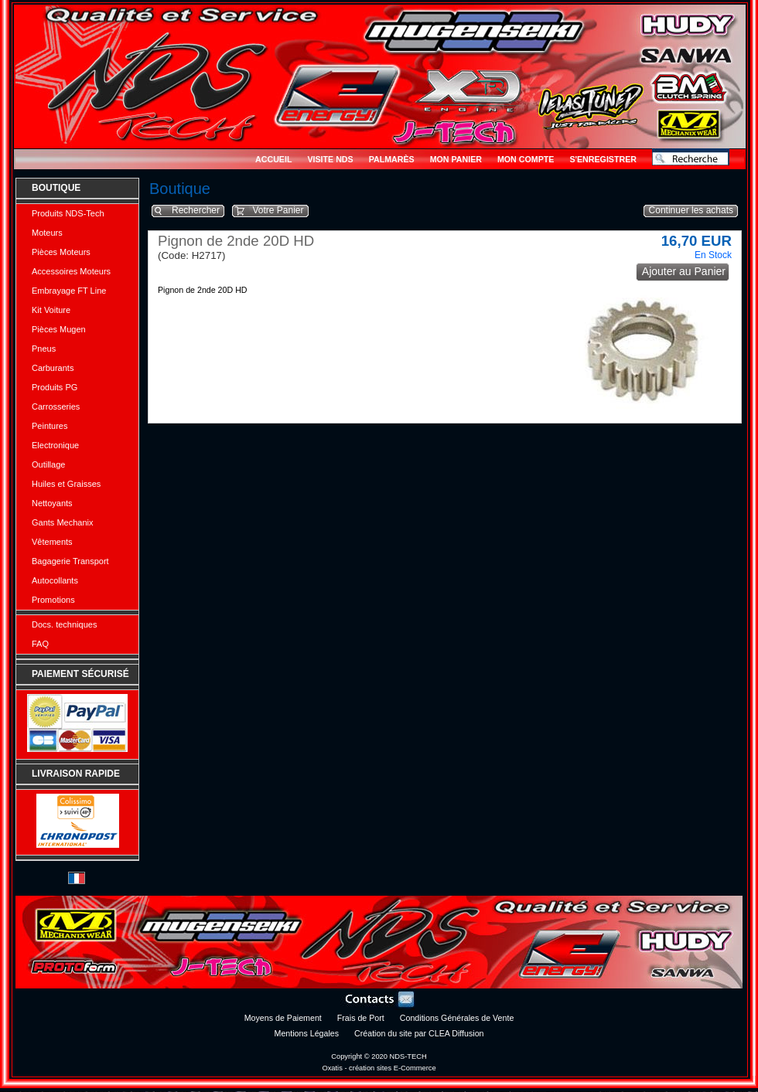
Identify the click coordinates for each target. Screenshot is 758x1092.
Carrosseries (56, 406)
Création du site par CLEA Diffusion (418, 1033)
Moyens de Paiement (283, 1017)
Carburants (52, 368)
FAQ (40, 643)
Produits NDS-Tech (68, 213)
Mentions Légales (307, 1033)
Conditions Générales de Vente (457, 1017)
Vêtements (52, 541)
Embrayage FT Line (69, 290)
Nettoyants (52, 503)
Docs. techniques (64, 624)
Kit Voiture (51, 310)
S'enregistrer (603, 159)
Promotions (53, 599)
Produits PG (54, 387)
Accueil (273, 159)
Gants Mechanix (62, 522)
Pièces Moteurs (61, 252)
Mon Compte (525, 159)
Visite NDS (330, 159)
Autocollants (55, 580)
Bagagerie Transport (70, 561)
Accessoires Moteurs (71, 271)
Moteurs (47, 232)
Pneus (44, 348)
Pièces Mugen (59, 329)
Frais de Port (360, 1017)
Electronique (55, 445)
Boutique (56, 187)
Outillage (48, 464)
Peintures (49, 425)
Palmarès (392, 159)
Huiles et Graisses (66, 483)
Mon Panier (456, 159)
